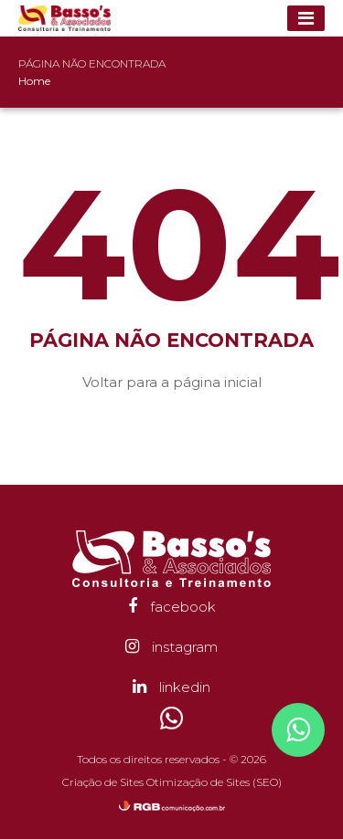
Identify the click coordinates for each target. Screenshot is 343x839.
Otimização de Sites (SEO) (214, 782)
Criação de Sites (103, 782)
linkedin (171, 687)
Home (34, 81)
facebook (172, 606)
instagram (171, 646)
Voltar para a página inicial (172, 382)
